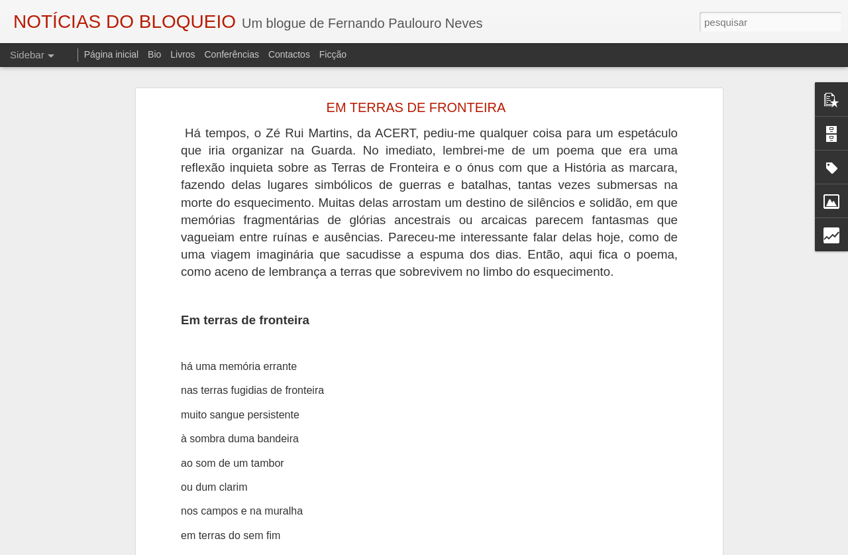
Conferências (231, 54)
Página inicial (111, 54)
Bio (154, 54)
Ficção (332, 54)
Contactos (289, 54)
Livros (182, 54)
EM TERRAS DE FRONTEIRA (416, 107)
